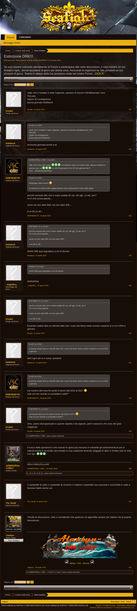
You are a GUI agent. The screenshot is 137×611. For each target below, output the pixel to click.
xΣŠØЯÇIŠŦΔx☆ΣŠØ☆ (37, 436)
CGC (79, 563)
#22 (130, 149)
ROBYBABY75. (13, 178)
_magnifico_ (12, 284)
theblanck (10, 143)
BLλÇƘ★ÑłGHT (41, 60)
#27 (130, 363)
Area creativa (21, 60)
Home (128, 602)
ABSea (73, 563)
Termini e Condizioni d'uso (105, 605)
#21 (130, 109)
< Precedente (20, 85)
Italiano (5, 602)
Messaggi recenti (12, 43)
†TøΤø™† (51, 572)
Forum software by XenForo (23, 605)
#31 (130, 501)
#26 (130, 333)
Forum (10, 37)
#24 (130, 255)
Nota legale (115, 602)
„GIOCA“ (99, 73)
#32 (130, 567)
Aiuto (123, 602)
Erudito (9, 111)
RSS (133, 602)
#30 (130, 468)
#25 (130, 285)
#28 (130, 398)
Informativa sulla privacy (126, 605)
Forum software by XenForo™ (67, 605)
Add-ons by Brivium (112, 608)
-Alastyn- (10, 535)
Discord (86, 563)
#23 (130, 216)
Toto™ (59, 572)
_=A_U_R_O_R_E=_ (36, 473)
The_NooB (11, 503)
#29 (130, 431)
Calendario (25, 37)
